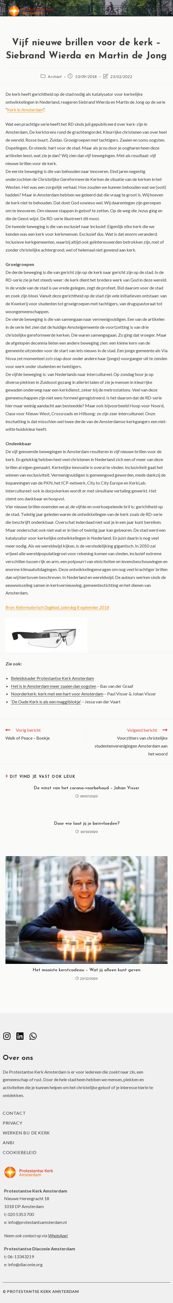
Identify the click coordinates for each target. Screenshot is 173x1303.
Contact (14, 1113)
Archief (54, 76)
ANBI (8, 1142)
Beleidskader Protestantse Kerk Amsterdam (52, 678)
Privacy (12, 1122)
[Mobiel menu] (155, 10)
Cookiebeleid (19, 1152)
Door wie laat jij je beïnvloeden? (86, 823)
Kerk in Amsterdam (25, 109)
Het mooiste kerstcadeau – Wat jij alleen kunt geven (86, 970)
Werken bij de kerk (26, 1132)
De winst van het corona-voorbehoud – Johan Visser (86, 788)
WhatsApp (57, 1235)
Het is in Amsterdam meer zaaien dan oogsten (53, 686)
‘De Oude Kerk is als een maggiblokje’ (46, 701)
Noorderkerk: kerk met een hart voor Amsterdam (57, 693)
